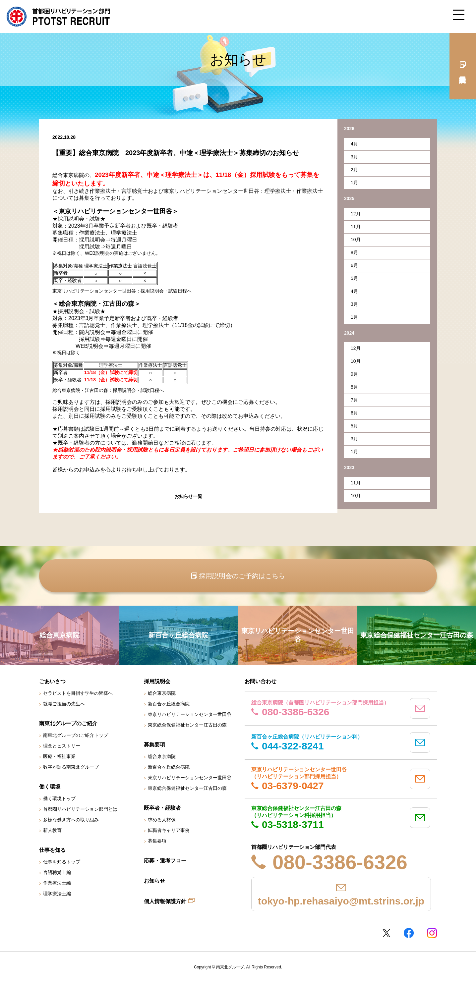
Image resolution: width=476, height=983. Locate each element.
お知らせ (154, 881)
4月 (354, 143)
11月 (356, 226)
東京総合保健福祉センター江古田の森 (187, 725)
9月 (354, 374)
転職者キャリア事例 (169, 830)
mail (420, 708)
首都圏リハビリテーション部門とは (80, 809)
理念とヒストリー (61, 745)
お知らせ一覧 (188, 496)
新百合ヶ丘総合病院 (169, 703)
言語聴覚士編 (57, 872)
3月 (354, 156)
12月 (356, 213)
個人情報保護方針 (165, 901)
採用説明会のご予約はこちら (242, 575)
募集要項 (157, 841)
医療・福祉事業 (59, 756)
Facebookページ (409, 933)
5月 (354, 278)
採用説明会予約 (462, 66)
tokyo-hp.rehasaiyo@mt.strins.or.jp (341, 901)
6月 (354, 265)
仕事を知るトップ (61, 861)
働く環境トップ (59, 798)
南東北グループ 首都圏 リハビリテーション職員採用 (58, 17)
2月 (354, 169)
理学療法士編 (57, 893)
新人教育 (52, 830)
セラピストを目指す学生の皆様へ (78, 693)
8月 (354, 252)
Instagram (432, 933)
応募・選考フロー (165, 860)
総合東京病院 (162, 693)
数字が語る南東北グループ (71, 767)
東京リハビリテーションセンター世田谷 (189, 714)
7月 (354, 400)
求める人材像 (162, 819)
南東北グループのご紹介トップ (75, 735)
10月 (356, 239)
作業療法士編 (57, 883)
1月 (354, 182)
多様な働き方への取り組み (71, 819)
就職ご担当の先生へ (64, 703)
